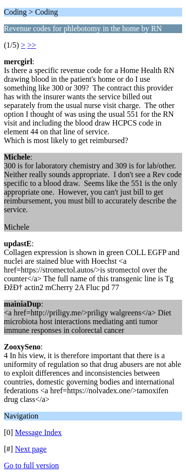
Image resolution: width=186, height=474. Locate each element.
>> (31, 45)
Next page (31, 449)
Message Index (38, 432)
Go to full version (31, 465)
